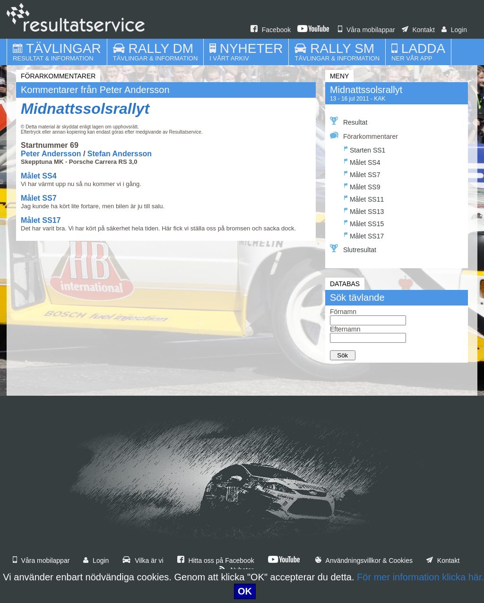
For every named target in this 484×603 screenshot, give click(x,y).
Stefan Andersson (119, 154)
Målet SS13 (364, 210)
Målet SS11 (364, 198)
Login (454, 30)
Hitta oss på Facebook (215, 560)
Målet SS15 (364, 223)
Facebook (271, 30)
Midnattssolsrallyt (85, 108)
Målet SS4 (39, 176)
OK (245, 591)
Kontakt (418, 30)
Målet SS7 (39, 198)
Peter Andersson (51, 154)
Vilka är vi (142, 560)
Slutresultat (353, 249)
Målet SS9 (362, 186)
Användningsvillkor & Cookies (364, 560)
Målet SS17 (40, 220)
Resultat (348, 121)
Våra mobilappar (366, 30)
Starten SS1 (365, 149)
